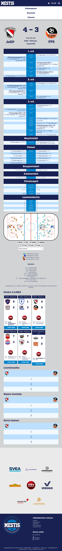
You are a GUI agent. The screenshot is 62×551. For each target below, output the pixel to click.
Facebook (37, 534)
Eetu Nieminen (52, 123)
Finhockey (35, 523)
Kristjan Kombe (15, 57)
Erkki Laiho (42, 55)
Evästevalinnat (22, 549)
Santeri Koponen (12, 109)
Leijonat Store (37, 527)
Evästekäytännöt (53, 548)
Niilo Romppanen (15, 85)
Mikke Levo (11, 356)
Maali (19, 242)
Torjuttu (33, 242)
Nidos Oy (41, 549)
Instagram (37, 538)
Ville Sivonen (12, 76)
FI (52, 3)
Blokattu (41, 242)
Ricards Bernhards (25, 322)
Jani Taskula (13, 92)
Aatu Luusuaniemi (21, 59)
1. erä (24, 245)
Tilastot (31, 17)
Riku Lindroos (16, 142)
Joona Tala (42, 127)
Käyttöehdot (36, 548)
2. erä (30, 245)
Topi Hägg (42, 83)
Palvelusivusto (37, 525)
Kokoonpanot (31, 8)
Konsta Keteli (43, 62)
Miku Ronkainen (43, 64)
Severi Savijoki (43, 68)
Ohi (26, 242)
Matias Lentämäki (24, 357)
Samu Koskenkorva (12, 322)
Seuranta (31, 13)
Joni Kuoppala (43, 96)
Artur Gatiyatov (13, 59)
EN (55, 3)
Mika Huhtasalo (43, 158)
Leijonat (35, 520)
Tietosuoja (44, 548)
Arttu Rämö (39, 358)
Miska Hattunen (22, 87)
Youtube (37, 539)
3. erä (37, 245)
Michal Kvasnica (43, 105)
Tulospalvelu (36, 522)
